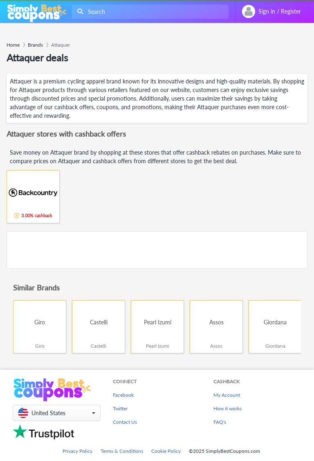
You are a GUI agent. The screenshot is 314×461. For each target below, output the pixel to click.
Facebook (123, 395)
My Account (226, 395)
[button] (57, 413)
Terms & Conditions (122, 451)
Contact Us (125, 422)
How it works (227, 408)
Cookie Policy (166, 451)
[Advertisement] (157, 250)
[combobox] (148, 11)
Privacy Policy (77, 451)
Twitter (120, 408)
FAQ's (219, 422)
